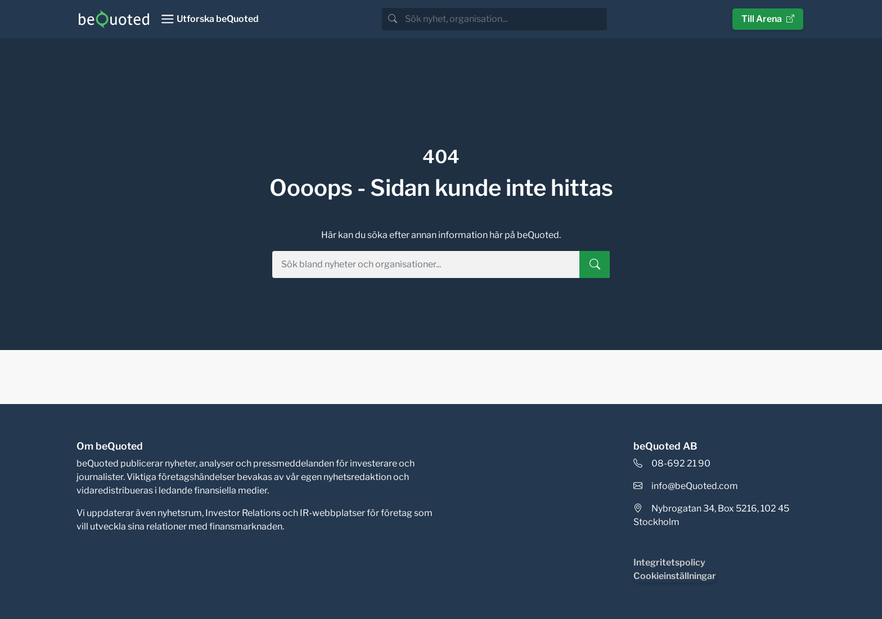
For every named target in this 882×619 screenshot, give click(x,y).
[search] (505, 19)
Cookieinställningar (674, 576)
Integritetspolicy (669, 562)
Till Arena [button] (767, 19)
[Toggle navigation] (209, 19)
